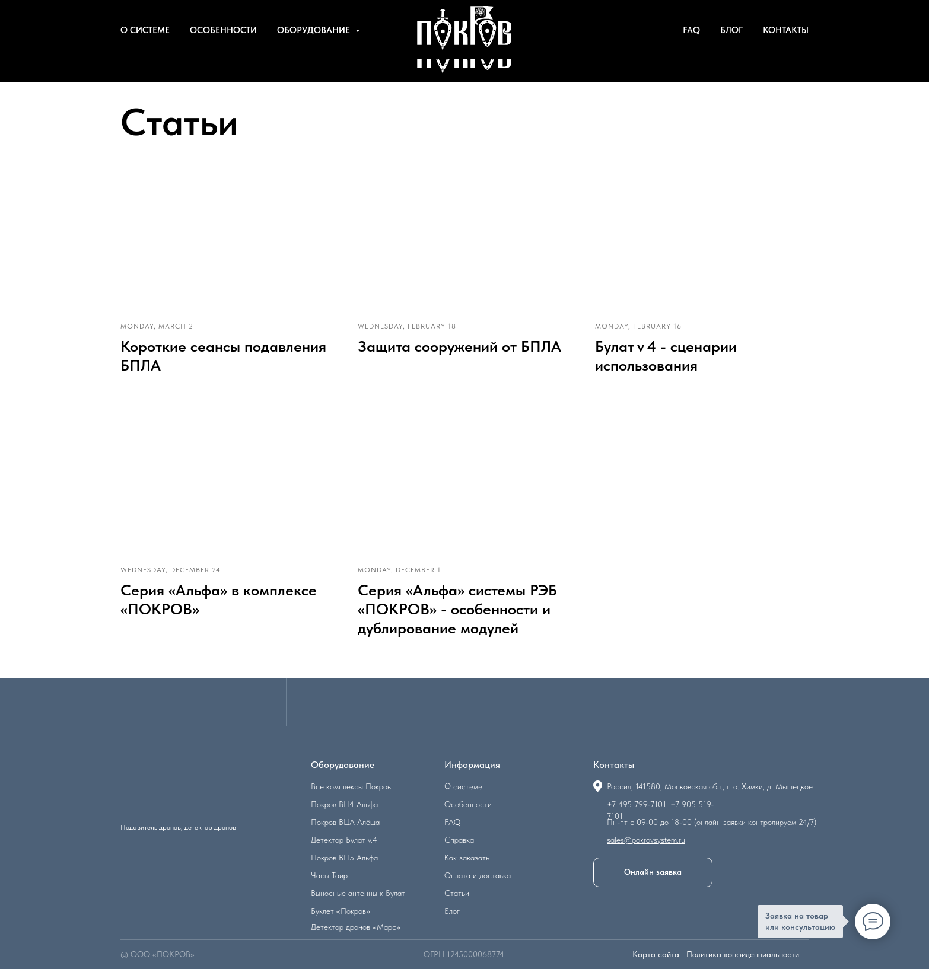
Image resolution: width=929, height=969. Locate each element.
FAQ (691, 53)
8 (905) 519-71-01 (774, 11)
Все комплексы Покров (351, 786)
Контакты (786, 53)
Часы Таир (329, 875)
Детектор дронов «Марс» (355, 927)
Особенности (223, 53)
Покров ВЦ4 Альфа (344, 804)
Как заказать (466, 857)
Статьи (456, 893)
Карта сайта (655, 954)
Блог (731, 53)
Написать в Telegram (679, 11)
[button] (652, 872)
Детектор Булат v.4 (344, 839)
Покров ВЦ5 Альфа (344, 857)
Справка (459, 839)
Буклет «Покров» (340, 911)
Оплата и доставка (477, 875)
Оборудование (314, 53)
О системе (145, 53)
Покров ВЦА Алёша (345, 822)
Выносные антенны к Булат (358, 893)
